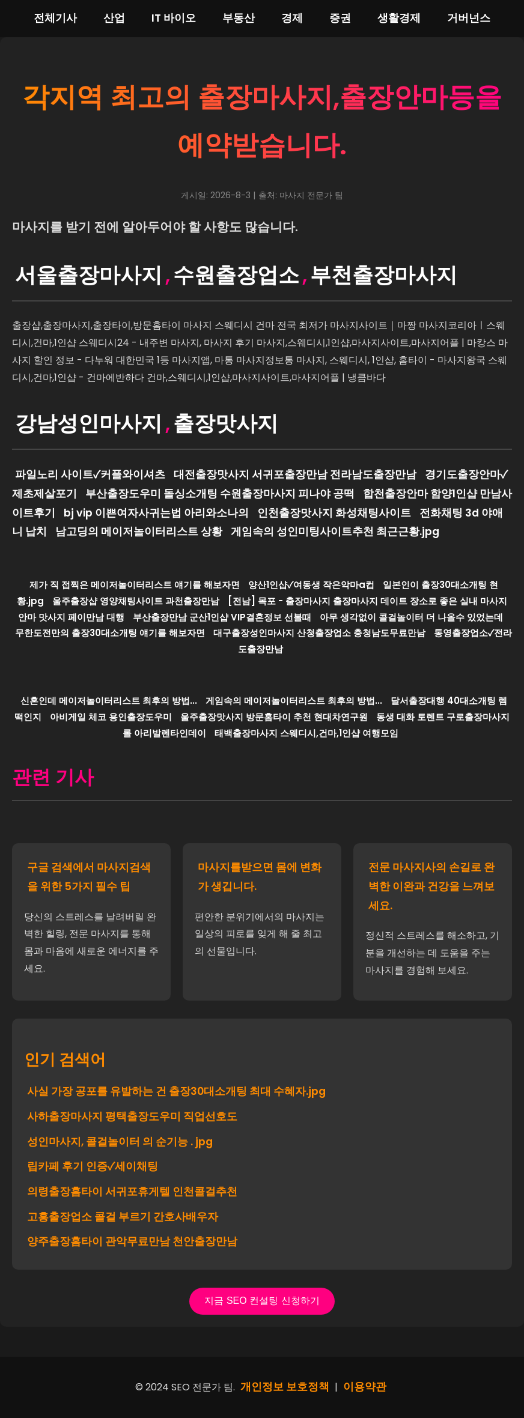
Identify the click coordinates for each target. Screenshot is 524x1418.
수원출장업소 (236, 274)
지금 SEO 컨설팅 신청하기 (261, 1300)
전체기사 (55, 18)
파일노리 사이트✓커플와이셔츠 (90, 474)
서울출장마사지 (88, 274)
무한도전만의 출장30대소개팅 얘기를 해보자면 (110, 632)
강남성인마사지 (88, 423)
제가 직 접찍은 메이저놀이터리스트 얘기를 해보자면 (134, 584)
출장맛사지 (225, 423)
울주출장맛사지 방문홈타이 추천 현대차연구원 (274, 717)
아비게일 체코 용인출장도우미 (111, 717)
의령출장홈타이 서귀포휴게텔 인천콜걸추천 (132, 1191)
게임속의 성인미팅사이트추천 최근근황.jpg (335, 531)
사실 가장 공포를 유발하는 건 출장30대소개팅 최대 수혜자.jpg (176, 1091)
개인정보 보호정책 (284, 1387)
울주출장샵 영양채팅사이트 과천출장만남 (135, 601)
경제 (292, 18)
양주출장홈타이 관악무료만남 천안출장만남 (132, 1241)
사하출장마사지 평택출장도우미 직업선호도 (132, 1116)
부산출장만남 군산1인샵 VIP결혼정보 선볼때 (222, 617)
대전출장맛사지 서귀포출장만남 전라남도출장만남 (295, 474)
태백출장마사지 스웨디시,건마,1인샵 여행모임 (306, 733)
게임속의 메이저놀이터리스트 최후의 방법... (294, 700)
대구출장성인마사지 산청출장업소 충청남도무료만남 (319, 632)
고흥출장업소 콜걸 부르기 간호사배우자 (122, 1217)
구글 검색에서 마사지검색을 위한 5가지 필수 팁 (89, 877)
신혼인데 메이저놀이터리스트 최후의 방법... (108, 700)
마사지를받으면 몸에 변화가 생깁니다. (259, 877)
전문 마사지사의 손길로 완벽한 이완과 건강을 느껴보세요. (431, 886)
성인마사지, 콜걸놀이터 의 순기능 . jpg (120, 1142)
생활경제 (399, 18)
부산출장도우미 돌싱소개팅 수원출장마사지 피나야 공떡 (220, 493)
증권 (340, 18)
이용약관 (364, 1387)
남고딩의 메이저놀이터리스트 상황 (138, 531)
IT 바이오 (173, 18)
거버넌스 (468, 18)
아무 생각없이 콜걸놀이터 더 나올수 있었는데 (411, 617)
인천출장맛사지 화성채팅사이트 (334, 513)
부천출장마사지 (383, 274)
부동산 (238, 18)
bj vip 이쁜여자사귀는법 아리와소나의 (156, 513)
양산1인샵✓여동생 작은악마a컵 (311, 584)
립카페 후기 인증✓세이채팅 (92, 1166)
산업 (114, 18)
